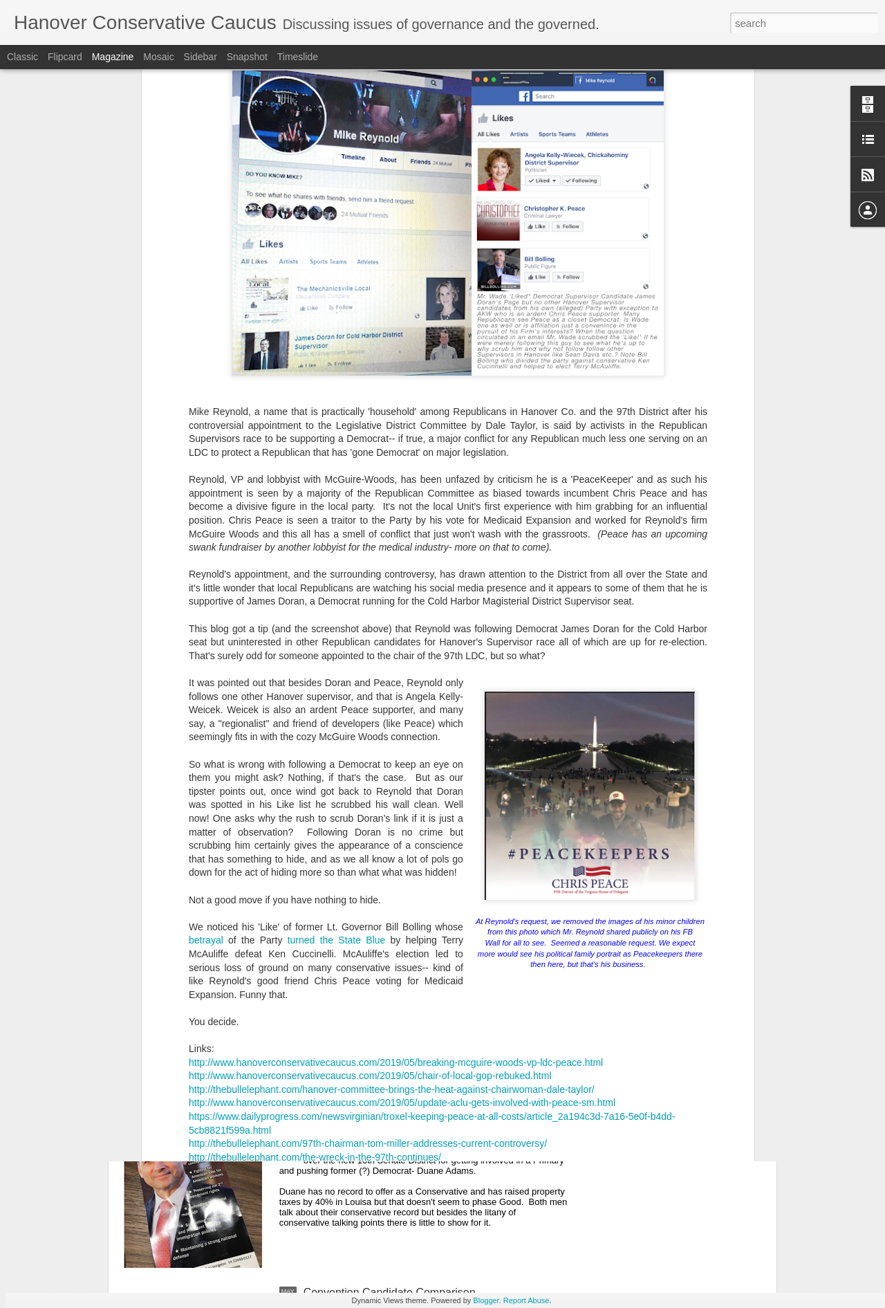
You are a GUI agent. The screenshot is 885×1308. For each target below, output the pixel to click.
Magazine (113, 56)
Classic (22, 56)
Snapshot (247, 56)
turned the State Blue (337, 721)
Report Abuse (526, 1300)
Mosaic (158, 56)
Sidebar (200, 56)
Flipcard (65, 56)
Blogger (486, 1300)
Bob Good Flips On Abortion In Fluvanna (403, 1135)
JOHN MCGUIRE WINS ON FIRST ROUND (411, 978)
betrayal (206, 721)
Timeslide (297, 56)
